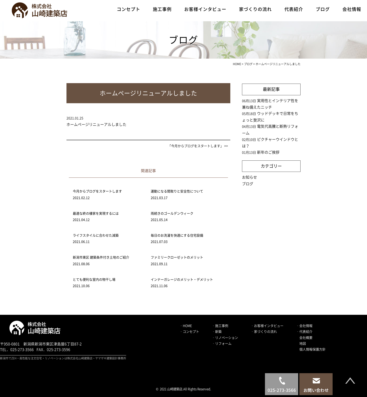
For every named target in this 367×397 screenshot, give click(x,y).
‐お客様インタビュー (267, 325)
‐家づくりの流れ (264, 331)
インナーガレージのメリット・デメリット (182, 279)
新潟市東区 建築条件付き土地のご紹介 (101, 257)
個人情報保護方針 (312, 349)
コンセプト (128, 9)
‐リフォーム (221, 343)
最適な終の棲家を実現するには (96, 213)
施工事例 (162, 9)
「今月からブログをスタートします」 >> (198, 146)
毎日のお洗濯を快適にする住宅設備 (177, 235)
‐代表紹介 (304, 331)
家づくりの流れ (255, 9)
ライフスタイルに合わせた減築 (96, 235)
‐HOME (186, 325)
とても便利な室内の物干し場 (94, 279)
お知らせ (249, 177)
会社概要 (305, 337)
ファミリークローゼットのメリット (177, 257)
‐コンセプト (189, 331)
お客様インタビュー (205, 9)
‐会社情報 (304, 325)
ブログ (323, 9)
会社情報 (351, 9)
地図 (302, 343)
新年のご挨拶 (268, 152)
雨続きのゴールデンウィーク (172, 213)
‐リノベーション (225, 337)
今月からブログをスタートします (97, 191)
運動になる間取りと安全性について (177, 191)
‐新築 (217, 331)
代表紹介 (293, 9)
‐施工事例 (220, 325)
